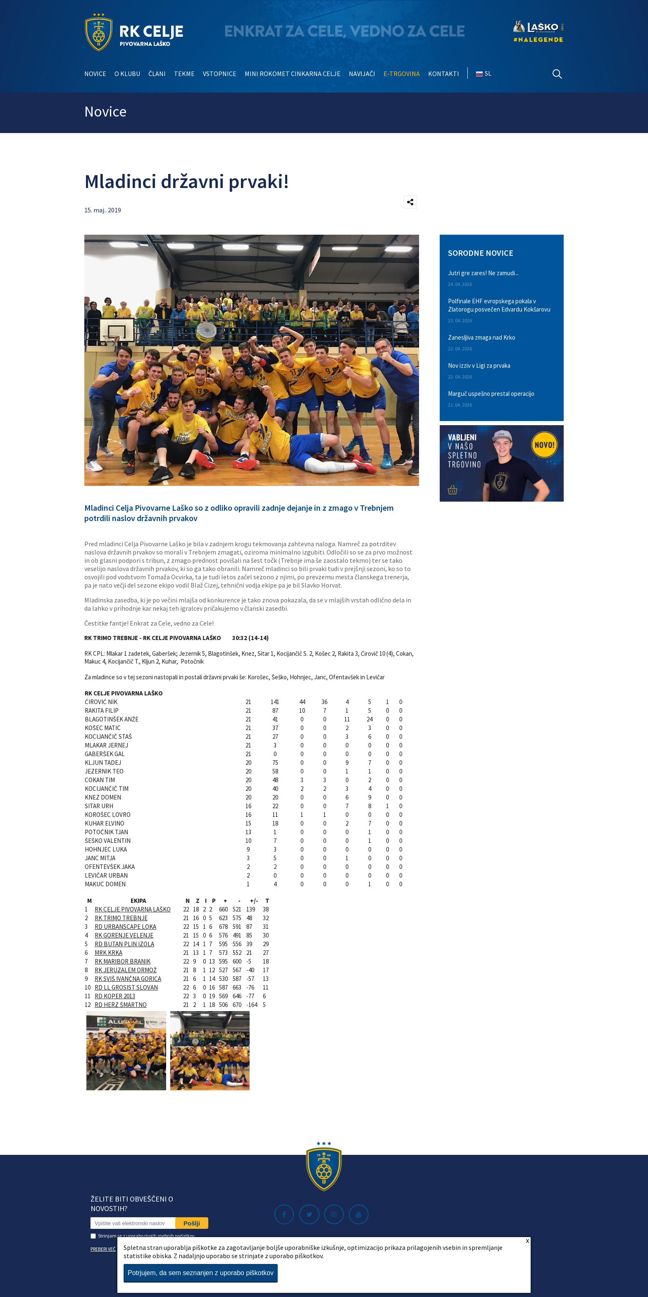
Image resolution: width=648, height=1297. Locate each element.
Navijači (362, 73)
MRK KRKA (108, 953)
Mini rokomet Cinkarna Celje (293, 73)
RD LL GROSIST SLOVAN (126, 987)
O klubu (127, 73)
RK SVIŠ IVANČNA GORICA (128, 979)
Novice (95, 73)
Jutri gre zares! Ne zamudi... (483, 273)
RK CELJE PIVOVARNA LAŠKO (133, 909)
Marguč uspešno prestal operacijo (491, 393)
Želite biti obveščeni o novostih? (132, 1203)
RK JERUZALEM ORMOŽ (126, 970)
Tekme (184, 73)
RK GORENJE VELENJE (124, 935)
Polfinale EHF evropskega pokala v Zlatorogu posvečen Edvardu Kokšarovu (499, 305)
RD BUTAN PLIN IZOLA (124, 944)
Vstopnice (219, 73)
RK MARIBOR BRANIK (122, 961)
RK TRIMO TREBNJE (121, 918)
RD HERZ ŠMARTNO (121, 1005)
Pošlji (191, 1223)
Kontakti (443, 73)
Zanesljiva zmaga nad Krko (481, 337)
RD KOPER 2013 (115, 996)
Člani (157, 73)
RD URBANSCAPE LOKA (125, 927)
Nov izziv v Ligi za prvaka (479, 365)
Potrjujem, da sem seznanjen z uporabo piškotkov (201, 1272)
